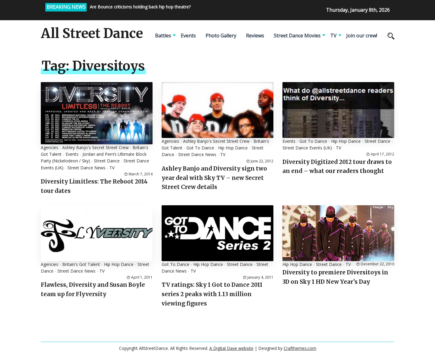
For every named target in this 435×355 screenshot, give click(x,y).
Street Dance (107, 161)
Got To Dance (200, 148)
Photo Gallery (220, 35)
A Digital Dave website (231, 348)
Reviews (255, 35)
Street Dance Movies (297, 35)
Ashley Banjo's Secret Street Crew (95, 147)
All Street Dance (92, 33)
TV (333, 35)
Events (188, 35)
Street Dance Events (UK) (307, 148)
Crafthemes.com (300, 348)
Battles (163, 35)
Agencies (49, 147)
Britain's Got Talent (81, 264)
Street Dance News (86, 168)
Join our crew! (361, 35)
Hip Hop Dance (233, 148)
